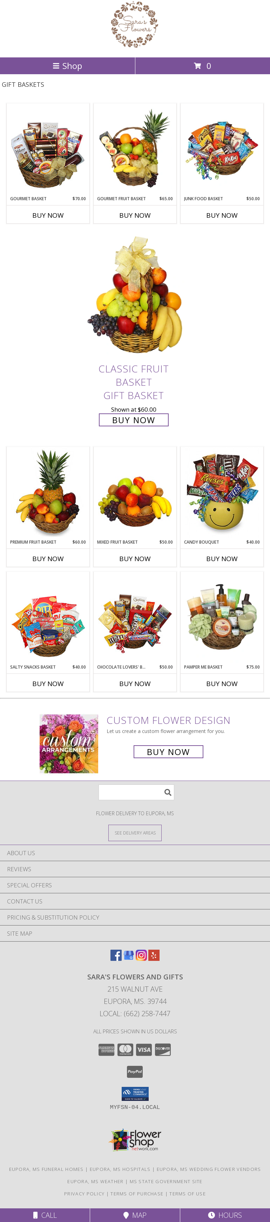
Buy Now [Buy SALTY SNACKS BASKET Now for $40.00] (48, 683)
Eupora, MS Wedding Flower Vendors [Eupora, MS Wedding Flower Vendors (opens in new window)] (209, 1169)
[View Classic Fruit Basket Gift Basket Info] (135, 295)
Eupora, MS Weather (95, 1181)
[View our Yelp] (154, 959)
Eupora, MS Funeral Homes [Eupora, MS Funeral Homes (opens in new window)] (46, 1169)
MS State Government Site (166, 1181)
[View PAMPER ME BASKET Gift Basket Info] (222, 618)
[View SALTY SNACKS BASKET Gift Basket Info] (48, 618)
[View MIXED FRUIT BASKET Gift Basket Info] (135, 493)
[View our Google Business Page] (128, 959)
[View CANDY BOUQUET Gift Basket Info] (222, 493)
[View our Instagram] (141, 959)
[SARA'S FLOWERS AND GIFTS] (135, 47)
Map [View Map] (135, 1215)
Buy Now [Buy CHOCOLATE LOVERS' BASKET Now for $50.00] (135, 683)
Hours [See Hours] (225, 1215)
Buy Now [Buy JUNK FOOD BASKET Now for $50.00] (222, 215)
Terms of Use (187, 1193)
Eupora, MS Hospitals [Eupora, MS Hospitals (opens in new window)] (120, 1169)
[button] (135, 1094)
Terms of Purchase (136, 1193)
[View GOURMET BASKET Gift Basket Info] (48, 150)
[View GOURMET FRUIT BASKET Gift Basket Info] (135, 150)
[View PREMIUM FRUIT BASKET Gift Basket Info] (48, 493)
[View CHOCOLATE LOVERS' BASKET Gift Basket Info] (135, 618)
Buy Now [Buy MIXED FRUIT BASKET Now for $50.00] (135, 558)
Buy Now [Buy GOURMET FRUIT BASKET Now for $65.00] (135, 215)
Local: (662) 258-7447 (135, 1013)
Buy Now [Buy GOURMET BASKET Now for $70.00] (48, 215)
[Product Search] (136, 792)
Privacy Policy (84, 1193)
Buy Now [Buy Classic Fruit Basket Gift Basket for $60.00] (133, 420)
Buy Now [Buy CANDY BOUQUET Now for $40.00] (222, 558)
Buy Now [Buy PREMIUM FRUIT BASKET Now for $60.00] (48, 558)
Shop (67, 65)
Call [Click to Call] (45, 1215)
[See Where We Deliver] (135, 832)
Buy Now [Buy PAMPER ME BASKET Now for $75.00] (222, 683)
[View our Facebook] (116, 959)
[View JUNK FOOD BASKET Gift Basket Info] (222, 150)
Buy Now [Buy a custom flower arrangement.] (168, 751)
